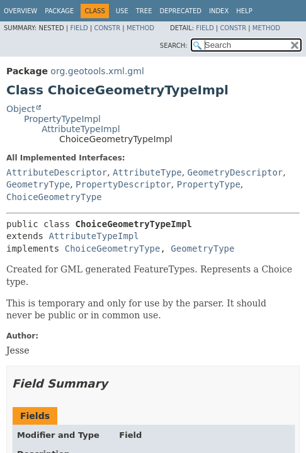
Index (219, 11)
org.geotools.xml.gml (97, 71)
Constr (107, 28)
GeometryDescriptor (235, 172)
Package (59, 11)
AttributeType (147, 172)
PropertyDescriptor (123, 184)
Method (140, 28)
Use (122, 11)
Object (20, 109)
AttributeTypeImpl (81, 129)
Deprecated (180, 11)
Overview (20, 11)
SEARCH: (174, 45)
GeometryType (38, 184)
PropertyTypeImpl (62, 119)
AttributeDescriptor (56, 172)
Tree (144, 11)
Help (244, 11)
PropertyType (209, 184)
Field (79, 28)
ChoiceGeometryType (54, 197)
